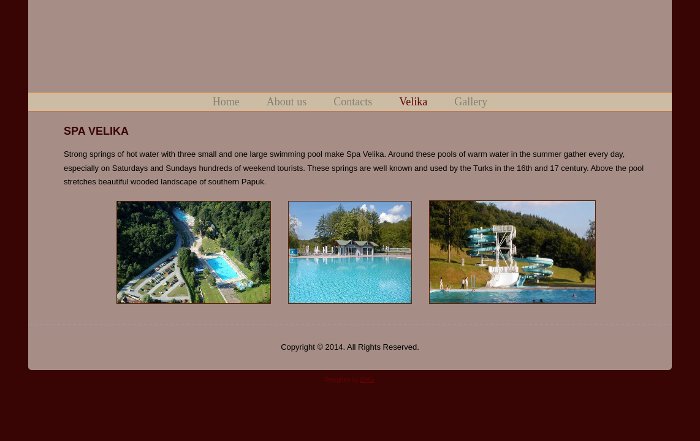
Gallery (470, 102)
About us (287, 102)
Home (226, 102)
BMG (367, 379)
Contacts (352, 102)
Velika (413, 102)
